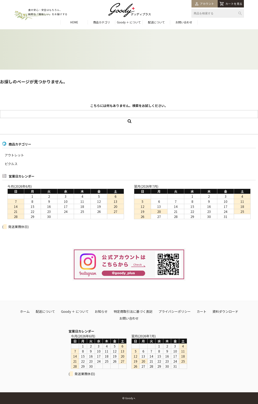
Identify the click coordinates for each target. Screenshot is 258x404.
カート (201, 311)
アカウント (204, 4)
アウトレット (14, 155)
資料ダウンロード (225, 311)
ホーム (25, 311)
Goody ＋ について (129, 22)
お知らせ (101, 311)
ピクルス (11, 163)
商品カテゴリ (101, 22)
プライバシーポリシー (174, 311)
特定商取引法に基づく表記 (133, 311)
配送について (156, 22)
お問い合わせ (183, 22)
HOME (74, 22)
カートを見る (231, 4)
